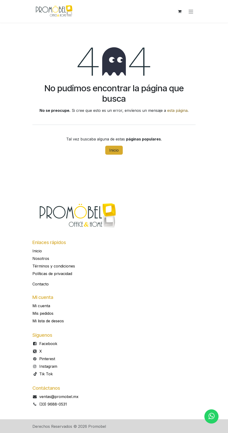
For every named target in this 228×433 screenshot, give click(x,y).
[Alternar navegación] (191, 11)
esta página (177, 110)
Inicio (114, 150)
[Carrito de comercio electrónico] (179, 11)
